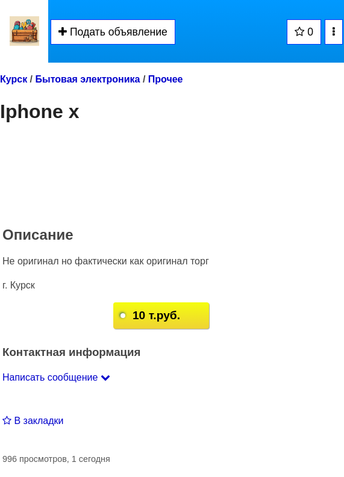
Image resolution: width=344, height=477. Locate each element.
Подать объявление (112, 32)
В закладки (32, 421)
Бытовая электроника (87, 79)
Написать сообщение (56, 377)
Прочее (165, 79)
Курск (13, 79)
